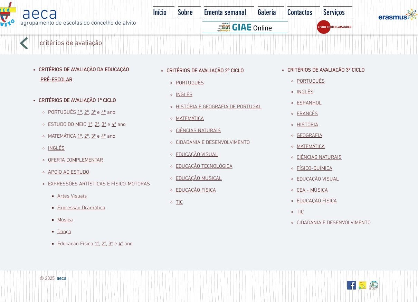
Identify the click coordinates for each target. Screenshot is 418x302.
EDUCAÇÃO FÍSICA (196, 190)
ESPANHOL (309, 103)
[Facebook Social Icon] (351, 285)
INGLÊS (56, 148)
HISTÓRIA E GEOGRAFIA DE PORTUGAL (219, 107)
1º (79, 112)
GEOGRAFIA (309, 135)
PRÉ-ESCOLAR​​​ (56, 80)
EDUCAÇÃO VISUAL (197, 155)
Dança (64, 232)
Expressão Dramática (81, 208)
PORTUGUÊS (311, 81)
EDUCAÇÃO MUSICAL (199, 178)
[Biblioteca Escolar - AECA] (362, 285)
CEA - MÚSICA (312, 190)
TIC (179, 202)
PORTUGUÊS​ (190, 83)
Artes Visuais (72, 196)
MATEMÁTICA (190, 119)
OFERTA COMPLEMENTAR (75, 160)
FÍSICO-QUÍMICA (314, 168)
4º (103, 112)
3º (93, 112)
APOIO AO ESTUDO (68, 172)
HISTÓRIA (307, 125)
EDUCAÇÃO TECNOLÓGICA (204, 166)
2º (86, 112)
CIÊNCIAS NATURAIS (198, 131)
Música (65, 220)
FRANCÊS (307, 114)
